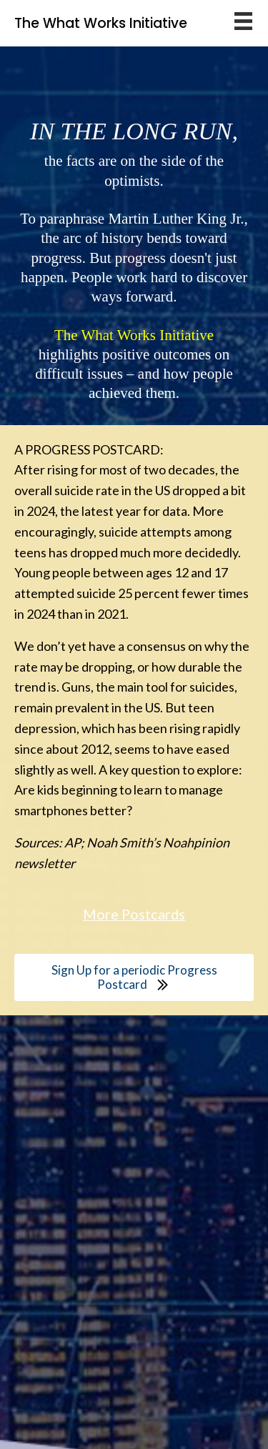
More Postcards (134, 913)
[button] (134, 977)
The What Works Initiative (100, 23)
